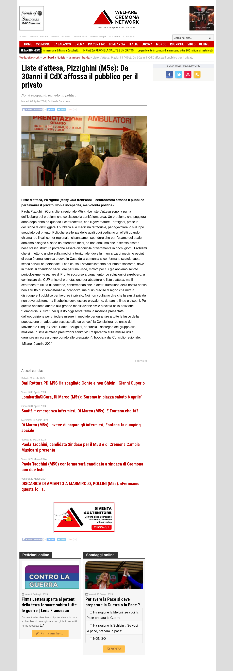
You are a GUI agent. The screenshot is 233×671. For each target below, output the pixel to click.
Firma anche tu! (50, 633)
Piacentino (96, 44)
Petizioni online (35, 555)
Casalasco (62, 44)
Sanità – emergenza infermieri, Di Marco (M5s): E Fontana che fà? (79, 410)
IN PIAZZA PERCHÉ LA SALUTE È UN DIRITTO (112, 50)
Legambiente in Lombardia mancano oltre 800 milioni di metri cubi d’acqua (184, 50)
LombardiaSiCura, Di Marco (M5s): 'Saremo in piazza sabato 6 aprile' (81, 396)
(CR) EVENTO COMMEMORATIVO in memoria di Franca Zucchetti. (46, 50)
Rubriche (177, 44)
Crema (79, 44)
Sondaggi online (100, 555)
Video (191, 44)
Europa (147, 44)
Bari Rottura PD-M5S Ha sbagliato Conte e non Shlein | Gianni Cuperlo (83, 383)
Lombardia (117, 44)
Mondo (161, 44)
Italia (133, 44)
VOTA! (114, 649)
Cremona (43, 44)
